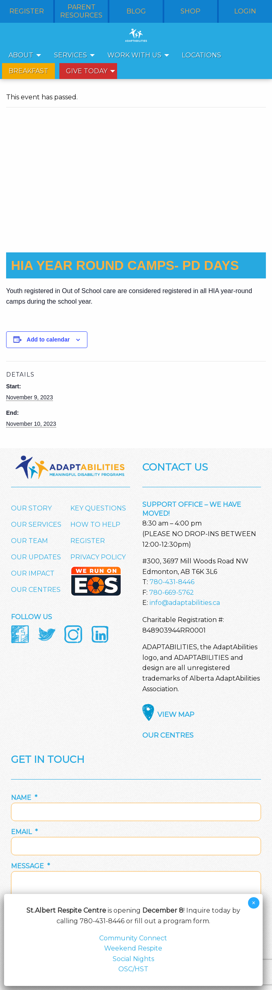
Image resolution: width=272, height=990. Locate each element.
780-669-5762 (171, 592)
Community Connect (133, 938)
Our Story (31, 508)
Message (30, 866)
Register (87, 541)
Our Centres (36, 590)
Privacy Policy (98, 557)
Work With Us (134, 55)
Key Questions (98, 508)
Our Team (29, 541)
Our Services (36, 524)
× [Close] (253, 903)
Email (24, 832)
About (21, 55)
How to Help (95, 524)
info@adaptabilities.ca (185, 603)
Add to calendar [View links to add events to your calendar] (48, 339)
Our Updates (36, 557)
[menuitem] (22, 55)
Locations (201, 55)
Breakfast (28, 71)
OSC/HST (133, 969)
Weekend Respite (133, 948)
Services (70, 55)
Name (24, 798)
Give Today (86, 71)
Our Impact (32, 573)
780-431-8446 (172, 582)
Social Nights (133, 959)
